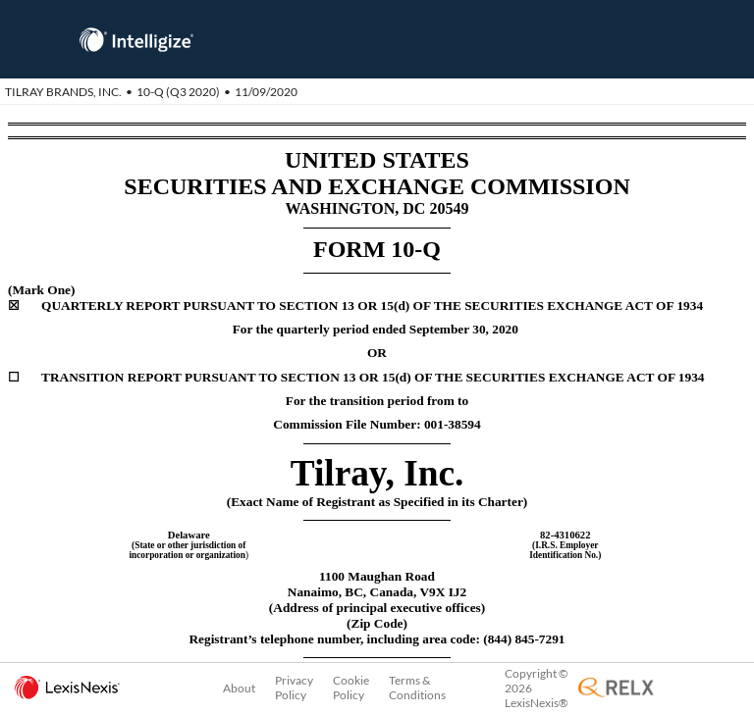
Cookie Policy (351, 687)
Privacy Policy (294, 687)
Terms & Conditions (417, 687)
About (239, 688)
